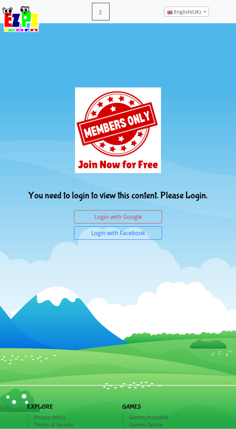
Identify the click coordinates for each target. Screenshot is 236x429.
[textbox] (186, 12)
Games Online (146, 424)
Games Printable (148, 417)
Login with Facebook (118, 233)
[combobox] (186, 12)
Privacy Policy (50, 417)
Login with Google (118, 217)
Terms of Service (53, 424)
